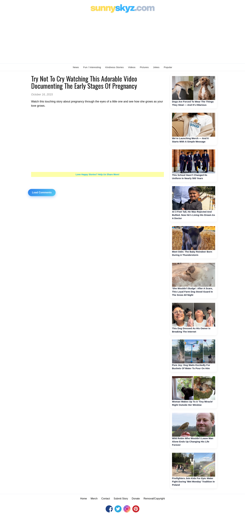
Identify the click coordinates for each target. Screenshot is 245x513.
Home (83, 498)
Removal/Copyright (154, 498)
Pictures (144, 67)
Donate (136, 498)
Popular (168, 67)
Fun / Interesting (92, 67)
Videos (131, 67)
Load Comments (42, 192)
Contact (105, 498)
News (76, 67)
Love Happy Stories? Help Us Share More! (97, 174)
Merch (94, 498)
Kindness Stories (114, 67)
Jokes (156, 67)
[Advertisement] (122, 37)
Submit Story (121, 498)
